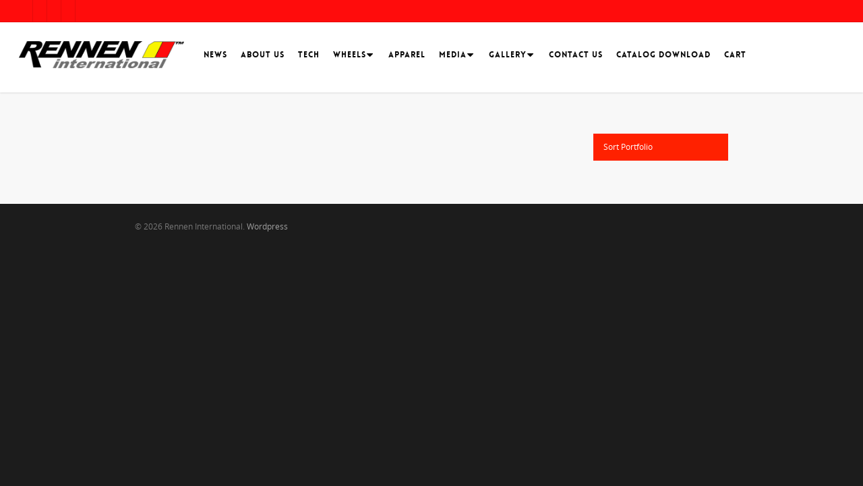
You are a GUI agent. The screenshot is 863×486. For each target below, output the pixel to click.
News (215, 54)
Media (455, 54)
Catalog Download (663, 54)
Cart (735, 54)
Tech (309, 54)
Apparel (406, 54)
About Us (263, 54)
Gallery (510, 54)
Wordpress (267, 226)
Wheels (351, 54)
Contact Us (576, 54)
